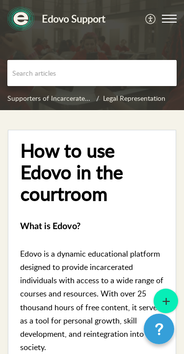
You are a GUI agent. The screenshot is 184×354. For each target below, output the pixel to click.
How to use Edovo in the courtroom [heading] (71, 172)
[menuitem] (151, 18)
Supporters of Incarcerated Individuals (65, 98)
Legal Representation (134, 98)
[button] (151, 18)
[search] (92, 73)
